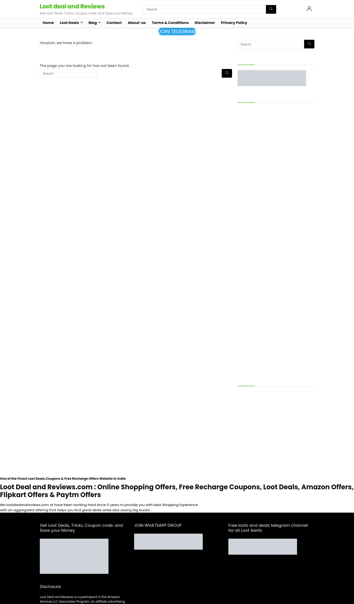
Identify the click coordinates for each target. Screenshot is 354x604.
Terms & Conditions (170, 22)
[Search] (271, 9)
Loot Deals (69, 22)
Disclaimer (205, 22)
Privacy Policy (234, 22)
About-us (137, 22)
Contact (114, 22)
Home (48, 22)
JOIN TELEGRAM (177, 31)
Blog (93, 22)
